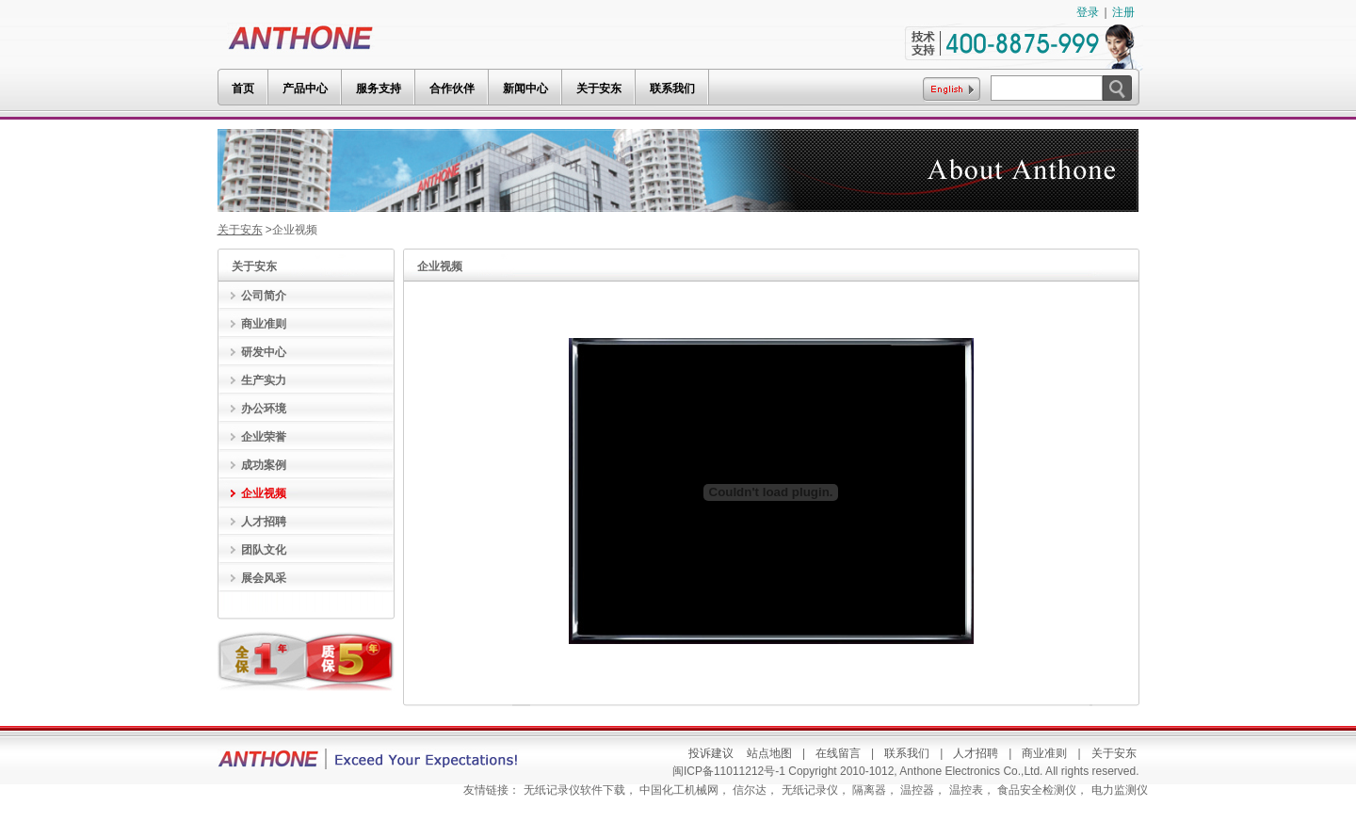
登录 (1087, 12)
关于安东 (240, 229)
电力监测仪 (1119, 790)
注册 (1123, 12)
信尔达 (750, 790)
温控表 (966, 790)
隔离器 (869, 790)
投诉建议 (711, 753)
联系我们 (906, 753)
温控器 (917, 790)
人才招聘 (975, 753)
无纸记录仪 (810, 790)
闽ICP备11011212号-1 (730, 771)
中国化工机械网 (678, 790)
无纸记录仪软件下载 (574, 790)
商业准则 (1044, 753)
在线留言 (838, 753)
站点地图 (769, 753)
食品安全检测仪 (1036, 790)
